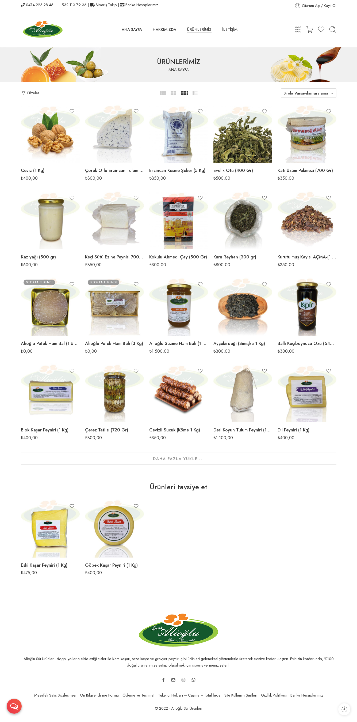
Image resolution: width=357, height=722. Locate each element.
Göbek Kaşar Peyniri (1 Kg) (111, 565)
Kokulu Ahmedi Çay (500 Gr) (178, 257)
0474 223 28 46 (39, 4)
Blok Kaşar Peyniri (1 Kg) (44, 430)
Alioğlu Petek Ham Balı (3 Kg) (114, 343)
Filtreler (30, 93)
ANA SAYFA (132, 29)
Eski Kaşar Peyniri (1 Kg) (44, 565)
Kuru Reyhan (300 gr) (234, 257)
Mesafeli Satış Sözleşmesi (55, 695)
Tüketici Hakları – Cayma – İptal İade (189, 695)
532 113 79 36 (74, 4)
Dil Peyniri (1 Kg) (293, 430)
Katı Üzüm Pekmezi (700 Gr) (305, 170)
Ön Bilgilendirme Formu (99, 695)
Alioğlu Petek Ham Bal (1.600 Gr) (50, 343)
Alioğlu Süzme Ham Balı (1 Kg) (178, 343)
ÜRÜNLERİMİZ (199, 29)
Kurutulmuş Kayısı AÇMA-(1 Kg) (307, 257)
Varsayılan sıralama (311, 93)
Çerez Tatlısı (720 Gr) (106, 430)
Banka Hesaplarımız (141, 4)
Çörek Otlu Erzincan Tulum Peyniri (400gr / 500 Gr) (114, 170)
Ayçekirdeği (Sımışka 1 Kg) (239, 343)
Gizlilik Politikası (274, 695)
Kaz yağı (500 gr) (38, 257)
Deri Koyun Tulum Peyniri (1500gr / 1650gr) (242, 430)
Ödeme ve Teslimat (138, 695)
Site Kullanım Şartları (240, 695)
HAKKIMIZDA (164, 29)
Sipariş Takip (106, 4)
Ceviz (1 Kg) (32, 170)
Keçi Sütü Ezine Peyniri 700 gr (114, 257)
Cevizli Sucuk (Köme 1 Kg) (174, 430)
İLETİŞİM (229, 29)
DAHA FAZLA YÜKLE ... (178, 458)
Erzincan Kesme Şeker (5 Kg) (177, 170)
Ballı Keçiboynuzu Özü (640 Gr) (307, 343)
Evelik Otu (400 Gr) (233, 170)
